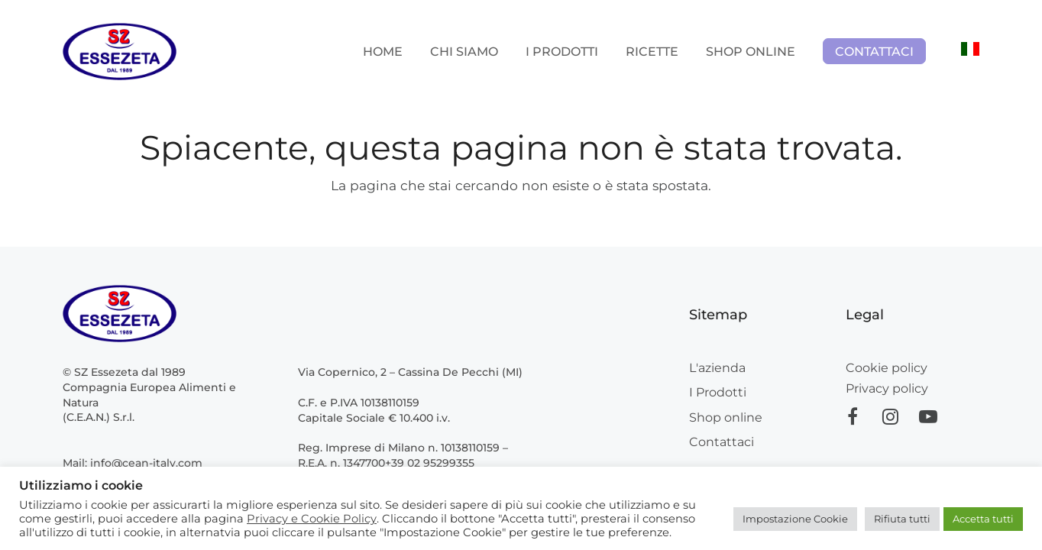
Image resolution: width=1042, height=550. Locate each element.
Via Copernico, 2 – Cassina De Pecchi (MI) (410, 372)
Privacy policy (887, 388)
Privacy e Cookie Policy (312, 519)
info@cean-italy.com (146, 463)
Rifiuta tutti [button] (902, 519)
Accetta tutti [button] (983, 519)
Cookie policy (886, 368)
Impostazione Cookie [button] (795, 519)
